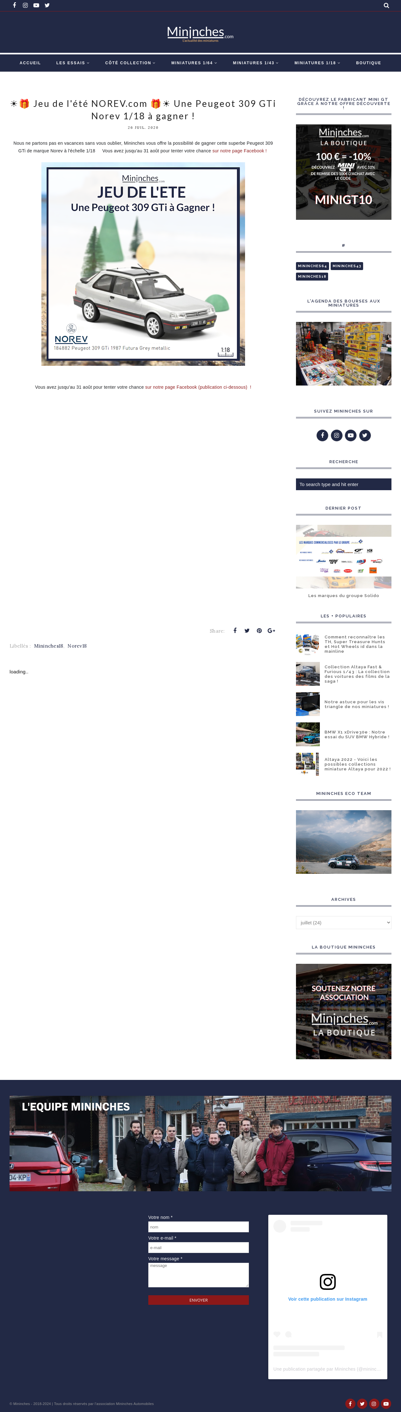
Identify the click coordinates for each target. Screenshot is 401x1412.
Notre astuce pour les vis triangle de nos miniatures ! (357, 704)
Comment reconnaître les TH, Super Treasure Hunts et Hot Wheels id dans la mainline (355, 644)
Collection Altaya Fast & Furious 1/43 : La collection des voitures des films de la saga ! (357, 674)
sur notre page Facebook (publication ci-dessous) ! (198, 387)
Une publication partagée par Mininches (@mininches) (329, 1369)
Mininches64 (312, 266)
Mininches (21, 1404)
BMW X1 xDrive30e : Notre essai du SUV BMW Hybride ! (357, 734)
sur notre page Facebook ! (240, 150)
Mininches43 (347, 266)
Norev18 (77, 646)
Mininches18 (48, 646)
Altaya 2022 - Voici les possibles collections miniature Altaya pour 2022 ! (358, 764)
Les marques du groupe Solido (343, 595)
